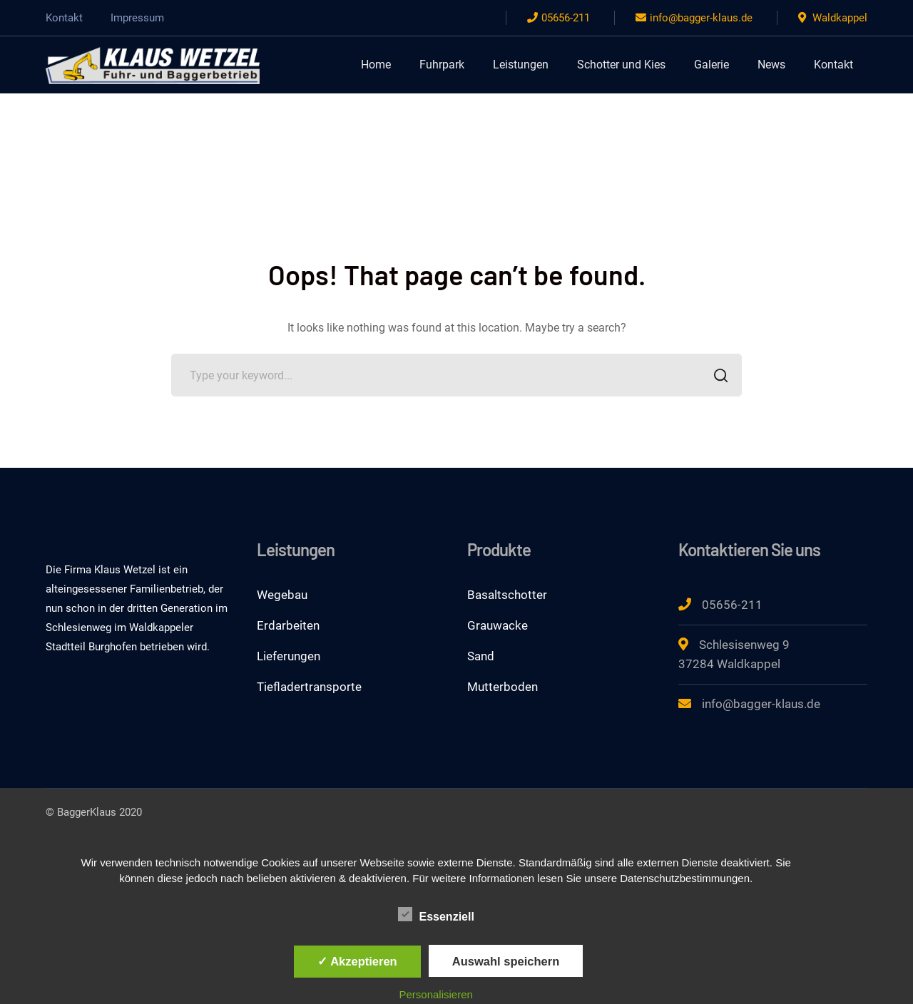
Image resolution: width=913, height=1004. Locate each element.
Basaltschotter (507, 595)
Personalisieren (436, 994)
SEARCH (716, 376)
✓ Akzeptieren (357, 961)
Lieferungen (288, 656)
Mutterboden (502, 687)
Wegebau (282, 595)
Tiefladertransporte (309, 687)
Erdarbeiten (288, 625)
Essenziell (436, 915)
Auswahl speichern (505, 961)
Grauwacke (497, 625)
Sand (480, 656)
